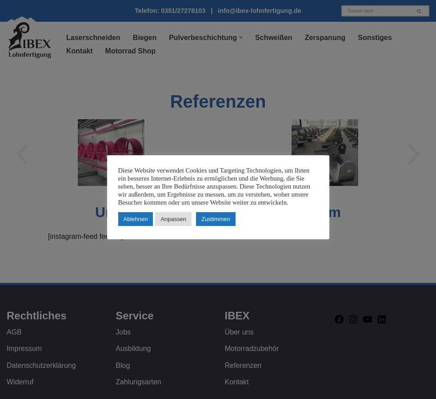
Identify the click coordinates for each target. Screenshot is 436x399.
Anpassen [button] (173, 219)
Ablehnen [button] (136, 219)
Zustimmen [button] (215, 219)
